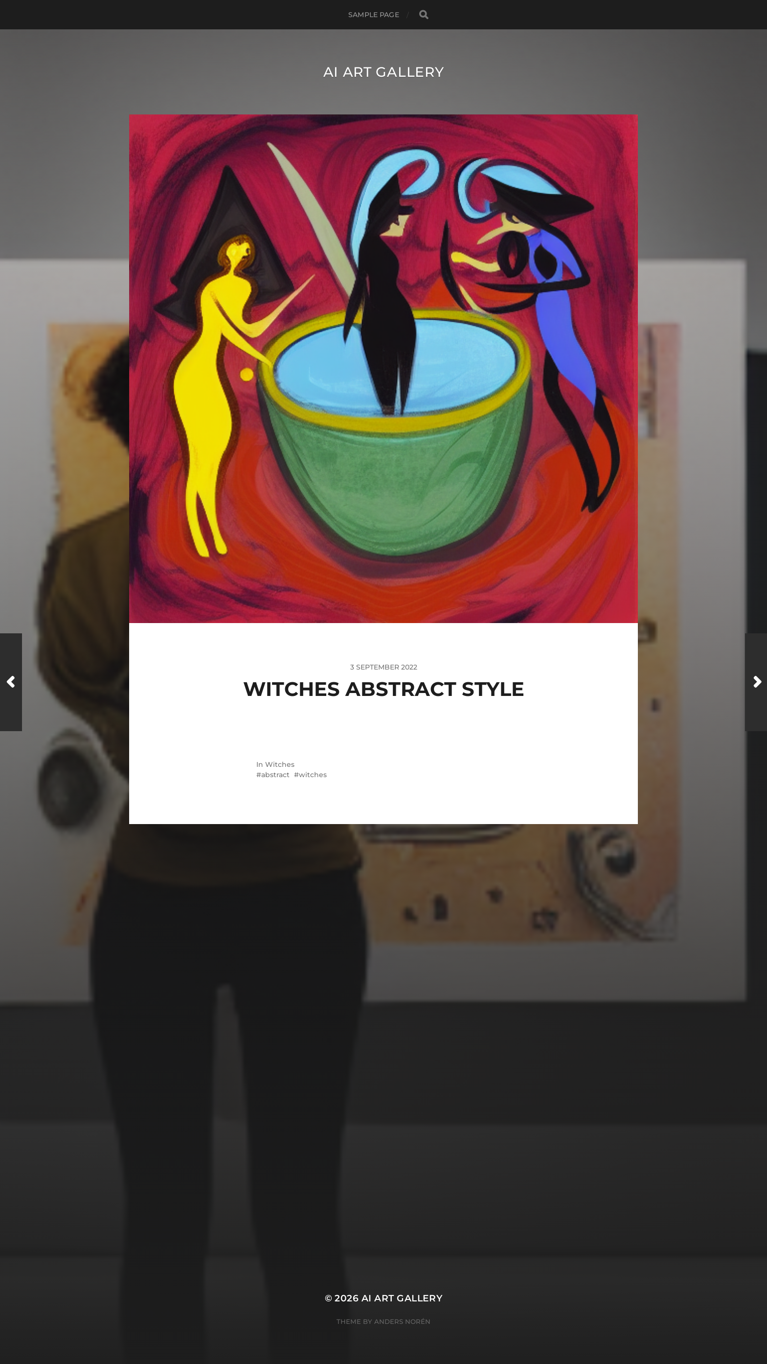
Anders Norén (402, 1321)
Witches (279, 764)
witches (313, 774)
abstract (275, 774)
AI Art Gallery (383, 72)
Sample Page (373, 14)
